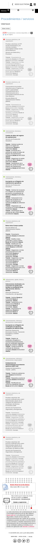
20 (3, 34)
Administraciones (26, 10)
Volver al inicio (6, 28)
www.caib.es (11, 515)
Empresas (14, 10)
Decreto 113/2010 (28, 526)
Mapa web (14, 536)
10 (31, 33)
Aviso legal (22, 536)
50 (5, 34)
